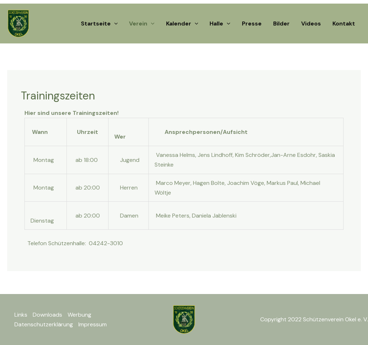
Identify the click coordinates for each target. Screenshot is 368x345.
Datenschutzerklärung (43, 324)
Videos (311, 23)
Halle (220, 23)
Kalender (182, 23)
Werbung (79, 314)
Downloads (47, 314)
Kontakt (343, 23)
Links (20, 314)
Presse (252, 23)
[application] (114, 23)
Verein (142, 23)
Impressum (92, 324)
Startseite (99, 23)
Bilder (281, 23)
